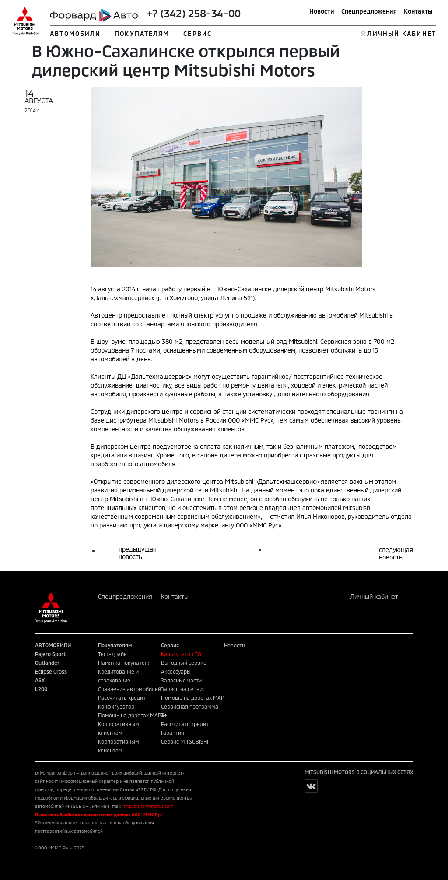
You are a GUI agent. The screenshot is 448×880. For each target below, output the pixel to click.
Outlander (47, 663)
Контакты (418, 11)
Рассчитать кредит (122, 698)
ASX (40, 680)
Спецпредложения (369, 11)
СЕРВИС (197, 33)
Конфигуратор (116, 706)
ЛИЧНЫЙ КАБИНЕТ (401, 33)
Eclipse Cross (51, 671)
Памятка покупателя (124, 663)
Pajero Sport (50, 654)
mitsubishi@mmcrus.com (147, 806)
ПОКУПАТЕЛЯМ (142, 33)
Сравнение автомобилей (129, 689)
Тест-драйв (112, 654)
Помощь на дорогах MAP (129, 715)
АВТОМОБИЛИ (75, 33)
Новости (321, 11)
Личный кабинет (374, 596)
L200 (41, 689)
